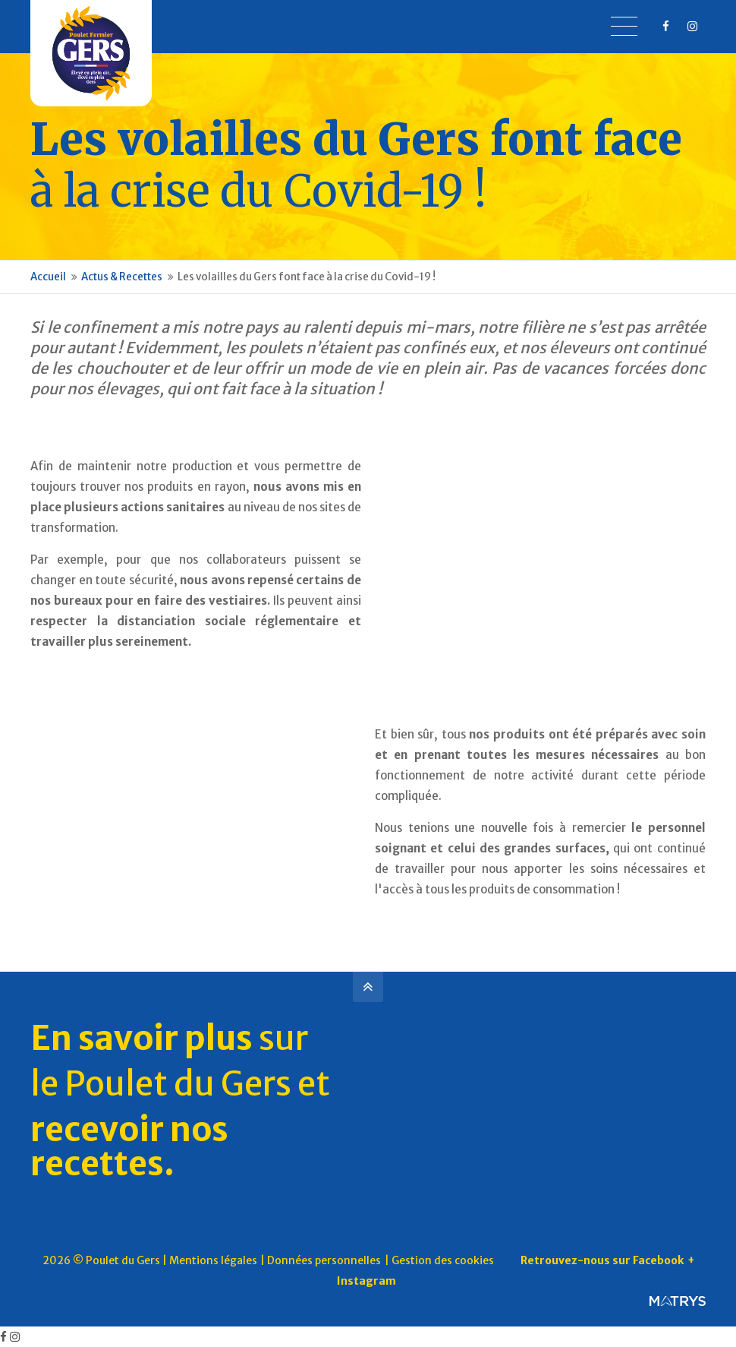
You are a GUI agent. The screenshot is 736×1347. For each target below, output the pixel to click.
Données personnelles (324, 1260)
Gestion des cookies (443, 1260)
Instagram (366, 1281)
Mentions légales (213, 1260)
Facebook (658, 1260)
